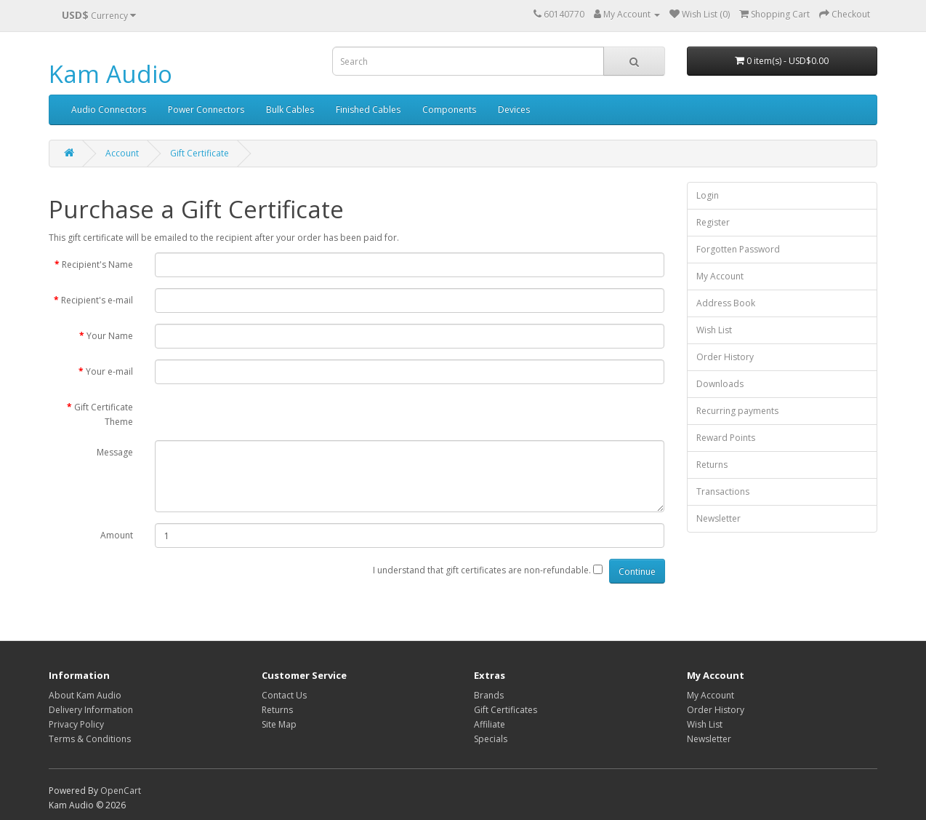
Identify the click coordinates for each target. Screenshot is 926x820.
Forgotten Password (738, 249)
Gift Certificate (199, 153)
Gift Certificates (505, 710)
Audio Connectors (108, 109)
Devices (514, 109)
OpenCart (120, 790)
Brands (489, 695)
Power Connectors (206, 109)
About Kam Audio (85, 695)
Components (449, 109)
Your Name (109, 336)
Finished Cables (368, 109)
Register (713, 222)
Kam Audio (110, 73)
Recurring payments (737, 411)
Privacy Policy (76, 724)
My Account (720, 276)
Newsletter (718, 518)
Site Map (279, 724)
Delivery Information (91, 710)
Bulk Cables (290, 109)
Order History (725, 357)
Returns (712, 464)
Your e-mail (109, 371)
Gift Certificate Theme (103, 414)
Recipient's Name (97, 264)
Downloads (720, 384)
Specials (490, 739)
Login (707, 195)
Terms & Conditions (90, 739)
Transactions (722, 491)
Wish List (714, 330)
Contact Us (284, 695)
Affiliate (489, 724)
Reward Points (725, 437)
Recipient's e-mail (97, 300)
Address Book (725, 303)
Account (122, 153)
